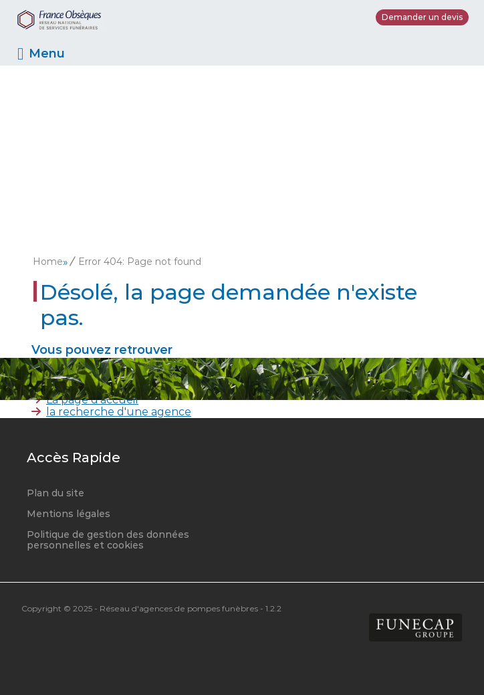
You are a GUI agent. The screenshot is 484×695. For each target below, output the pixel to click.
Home (48, 262)
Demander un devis (422, 17)
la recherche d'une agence (118, 411)
